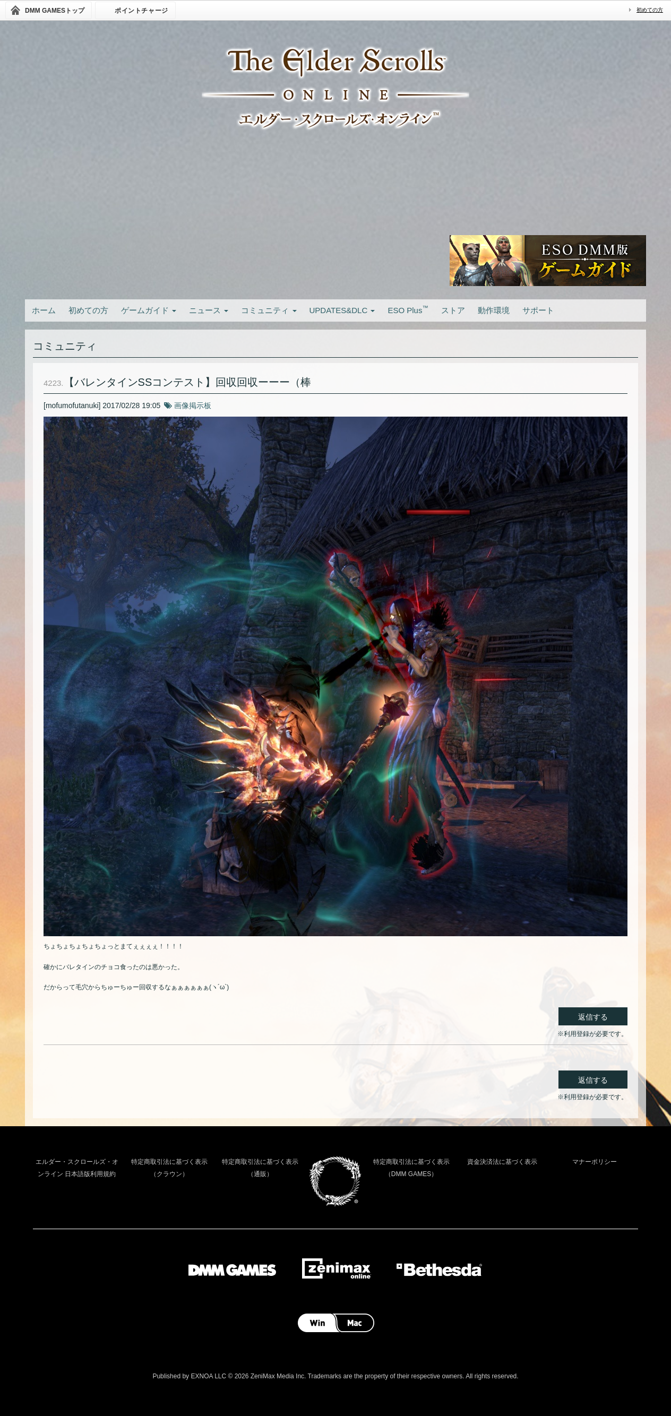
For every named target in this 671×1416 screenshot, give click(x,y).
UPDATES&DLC (342, 310)
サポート (538, 310)
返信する (593, 1017)
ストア (453, 310)
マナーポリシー (594, 1161)
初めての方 (649, 10)
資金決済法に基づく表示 (502, 1161)
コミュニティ (268, 310)
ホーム (44, 310)
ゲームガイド (148, 310)
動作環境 (494, 310)
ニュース (208, 310)
